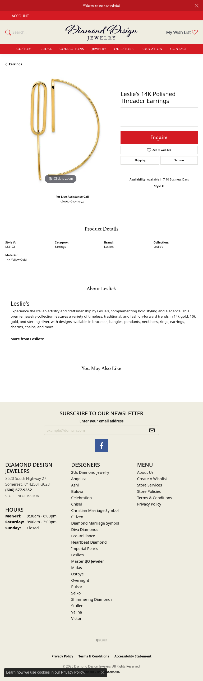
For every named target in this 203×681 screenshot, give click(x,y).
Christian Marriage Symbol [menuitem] (95, 510)
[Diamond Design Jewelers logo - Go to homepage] (101, 32)
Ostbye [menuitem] (77, 573)
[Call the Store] (18, 489)
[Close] (196, 5)
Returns (179, 160)
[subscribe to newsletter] (152, 430)
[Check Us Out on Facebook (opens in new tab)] (101, 445)
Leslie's (109, 247)
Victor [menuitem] (76, 618)
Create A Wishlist (152, 478)
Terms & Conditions (154, 497)
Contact (178, 49)
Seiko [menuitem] (76, 593)
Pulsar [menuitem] (76, 586)
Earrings (15, 64)
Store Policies (149, 491)
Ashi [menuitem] (75, 485)
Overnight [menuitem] (80, 580)
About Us (145, 472)
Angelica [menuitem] (78, 478)
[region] (60, 130)
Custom (23, 49)
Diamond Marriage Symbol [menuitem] (95, 523)
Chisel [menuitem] (76, 504)
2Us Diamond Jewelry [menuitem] (90, 472)
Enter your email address (102, 421)
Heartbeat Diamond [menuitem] (89, 542)
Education (151, 49)
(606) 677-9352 (72, 201)
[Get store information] (22, 496)
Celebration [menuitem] (81, 497)
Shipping (140, 160)
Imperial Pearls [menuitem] (84, 548)
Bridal (45, 49)
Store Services (149, 485)
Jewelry (99, 49)
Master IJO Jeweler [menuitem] (87, 561)
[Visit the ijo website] (102, 640)
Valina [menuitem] (76, 612)
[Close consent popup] (102, 672)
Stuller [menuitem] (76, 605)
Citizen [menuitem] (77, 516)
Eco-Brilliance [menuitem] (83, 535)
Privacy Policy (149, 504)
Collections (71, 49)
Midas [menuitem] (76, 567)
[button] (20, 15)
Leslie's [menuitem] (77, 554)
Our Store (123, 49)
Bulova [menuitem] (77, 491)
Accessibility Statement (132, 656)
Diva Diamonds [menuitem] (84, 529)
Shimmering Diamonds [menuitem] (91, 599)
